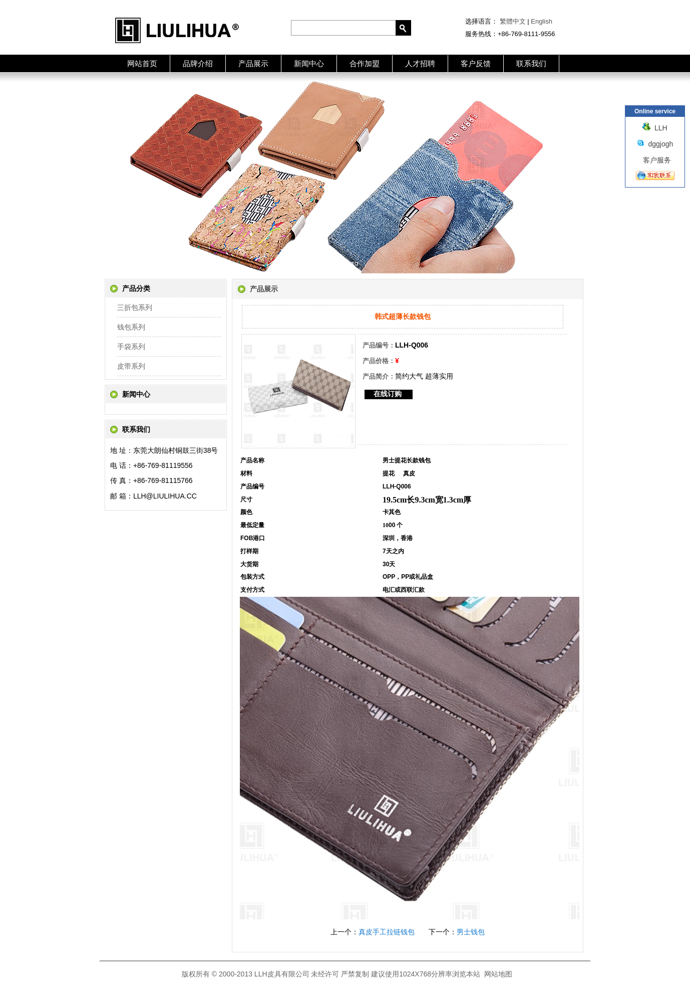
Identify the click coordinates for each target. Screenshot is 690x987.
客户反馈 (476, 63)
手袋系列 (131, 347)
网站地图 (498, 974)
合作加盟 (365, 63)
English (541, 21)
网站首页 (142, 63)
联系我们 (531, 63)
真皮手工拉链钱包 (387, 932)
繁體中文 (513, 21)
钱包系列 (131, 327)
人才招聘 (420, 63)
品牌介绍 (198, 63)
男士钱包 (471, 932)
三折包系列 (134, 307)
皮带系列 (131, 366)
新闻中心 (309, 63)
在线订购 (388, 394)
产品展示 (253, 63)
